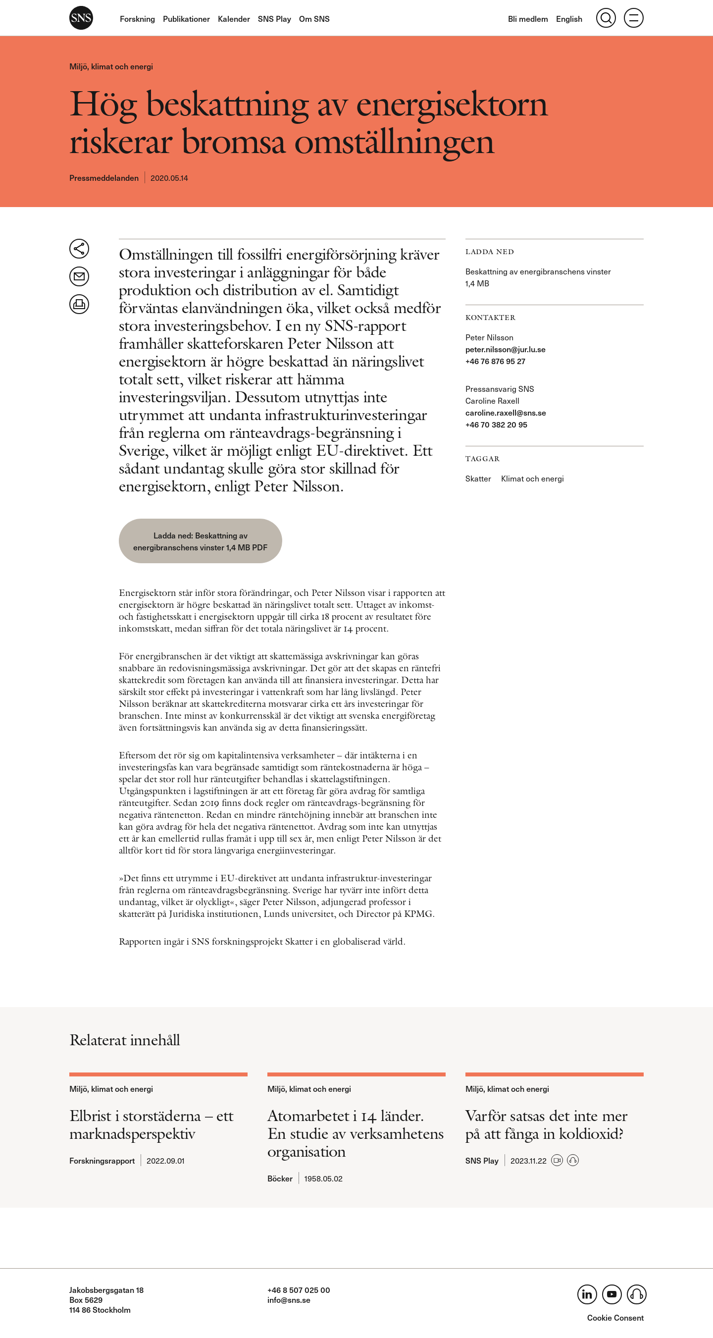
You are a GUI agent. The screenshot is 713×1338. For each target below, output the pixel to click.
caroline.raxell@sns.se (505, 412)
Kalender (234, 18)
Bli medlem (528, 18)
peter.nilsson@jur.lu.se (505, 349)
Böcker (280, 1178)
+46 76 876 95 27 (495, 361)
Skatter (478, 478)
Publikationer (186, 18)
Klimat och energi (532, 478)
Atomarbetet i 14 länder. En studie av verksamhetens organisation (355, 1133)
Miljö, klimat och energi (111, 66)
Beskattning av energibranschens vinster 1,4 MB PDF (200, 541)
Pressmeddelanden (104, 177)
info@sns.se (288, 1299)
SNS (81, 18)
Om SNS (314, 18)
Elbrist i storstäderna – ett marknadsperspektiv (151, 1124)
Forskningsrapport (102, 1160)
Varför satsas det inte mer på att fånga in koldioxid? (546, 1124)
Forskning (137, 18)
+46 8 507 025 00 (298, 1289)
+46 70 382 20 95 (496, 424)
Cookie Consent (615, 1317)
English (569, 18)
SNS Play (274, 18)
